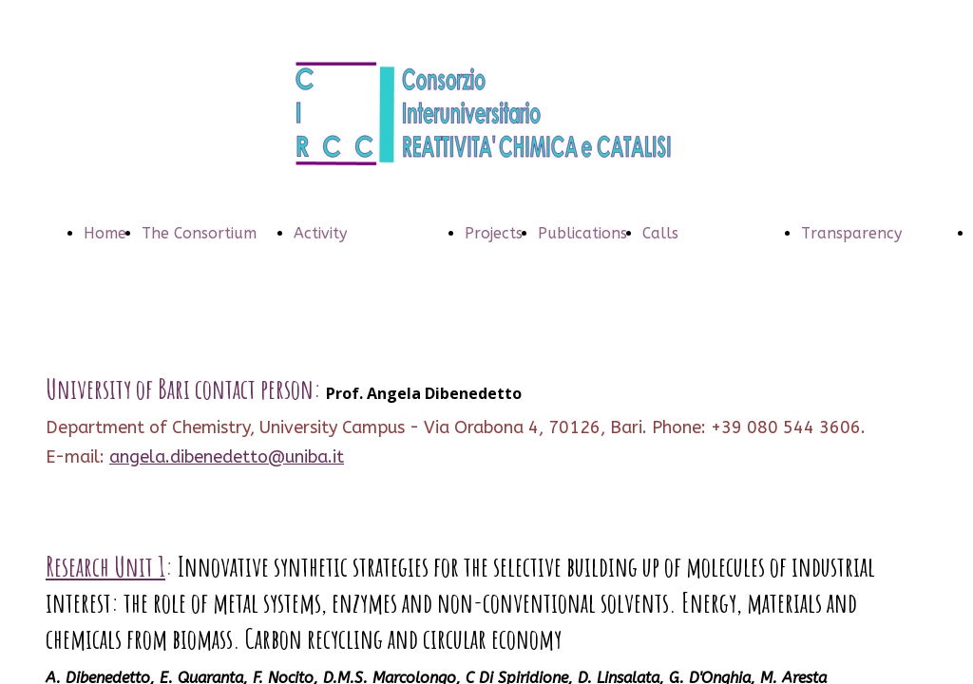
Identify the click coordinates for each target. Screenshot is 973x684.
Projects (494, 233)
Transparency (851, 233)
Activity (320, 233)
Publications (582, 233)
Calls (660, 233)
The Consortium (199, 233)
